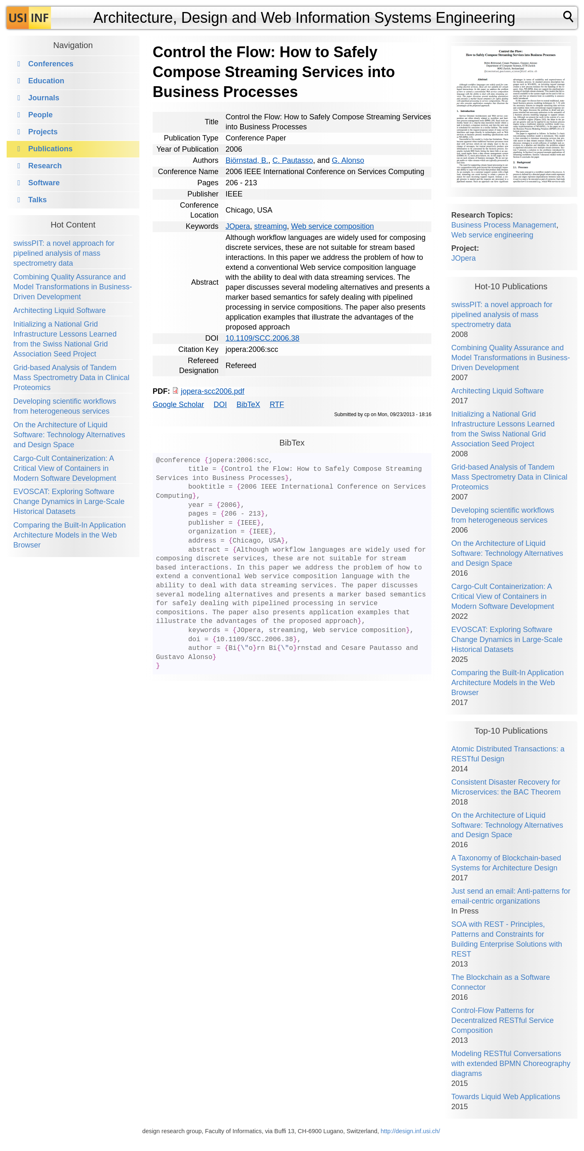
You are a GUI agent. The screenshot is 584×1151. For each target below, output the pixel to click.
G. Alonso (348, 160)
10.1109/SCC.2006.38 (262, 338)
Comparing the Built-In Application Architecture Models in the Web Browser (69, 535)
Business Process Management (503, 225)
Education (46, 81)
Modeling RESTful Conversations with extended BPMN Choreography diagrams (510, 1063)
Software (44, 183)
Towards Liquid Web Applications (505, 1097)
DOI (220, 404)
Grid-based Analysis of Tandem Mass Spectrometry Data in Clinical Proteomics (71, 377)
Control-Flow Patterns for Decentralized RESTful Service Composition (502, 1020)
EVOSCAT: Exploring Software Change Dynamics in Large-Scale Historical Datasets (68, 501)
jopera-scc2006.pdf (212, 391)
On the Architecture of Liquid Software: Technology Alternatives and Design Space (69, 435)
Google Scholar (178, 404)
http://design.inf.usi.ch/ (410, 1131)
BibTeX (248, 404)
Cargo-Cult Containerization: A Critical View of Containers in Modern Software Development (64, 468)
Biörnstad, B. (247, 160)
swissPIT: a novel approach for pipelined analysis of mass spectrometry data (63, 253)
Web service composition (332, 226)
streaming (270, 226)
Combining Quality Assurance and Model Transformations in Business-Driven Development (72, 287)
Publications (50, 149)
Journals (43, 98)
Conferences (50, 64)
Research (45, 166)
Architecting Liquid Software (59, 310)
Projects (43, 132)
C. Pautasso (293, 160)
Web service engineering (492, 235)
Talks (37, 200)
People (40, 115)
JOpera (238, 226)
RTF (277, 404)
